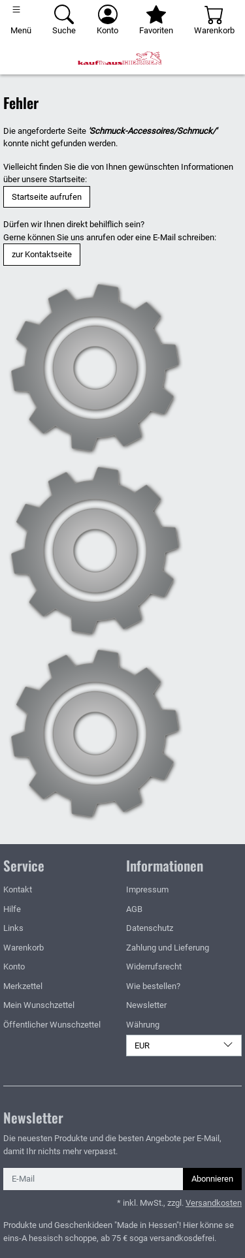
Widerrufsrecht (154, 966)
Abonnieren (212, 1179)
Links (13, 928)
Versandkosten (214, 1203)
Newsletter (146, 1005)
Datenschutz (149, 928)
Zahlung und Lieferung (167, 947)
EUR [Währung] (184, 1044)
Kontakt (17, 889)
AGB (134, 909)
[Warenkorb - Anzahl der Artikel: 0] (214, 21)
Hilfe (12, 909)
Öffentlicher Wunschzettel (52, 1025)
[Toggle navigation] (21, 21)
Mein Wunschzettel (38, 1005)
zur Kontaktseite (42, 254)
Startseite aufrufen (47, 197)
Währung (142, 1025)
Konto (14, 966)
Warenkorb (23, 947)
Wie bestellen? (153, 986)
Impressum (147, 889)
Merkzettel (22, 986)
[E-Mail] (93, 1179)
